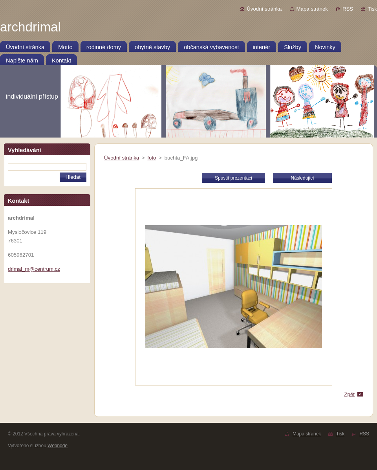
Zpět (349, 394)
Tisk (372, 9)
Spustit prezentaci (233, 178)
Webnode (58, 445)
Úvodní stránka (264, 9)
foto (151, 158)
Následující (302, 178)
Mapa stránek (312, 9)
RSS (347, 9)
